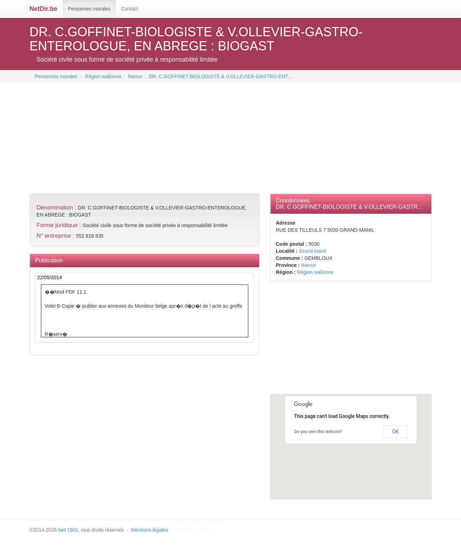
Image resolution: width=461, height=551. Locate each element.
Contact (129, 9)
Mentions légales (149, 530)
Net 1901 (68, 530)
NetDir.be (43, 8)
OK (395, 431)
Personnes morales (89, 9)
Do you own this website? (318, 431)
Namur (135, 76)
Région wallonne (103, 76)
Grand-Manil (312, 251)
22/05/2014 (49, 277)
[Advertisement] (158, 139)
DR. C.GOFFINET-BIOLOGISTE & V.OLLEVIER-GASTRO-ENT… (221, 76)
